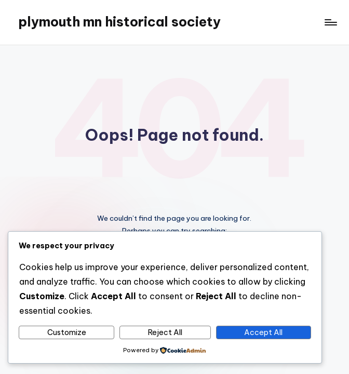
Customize (66, 332)
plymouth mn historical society (119, 22)
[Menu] (330, 22)
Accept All (263, 332)
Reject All (165, 332)
